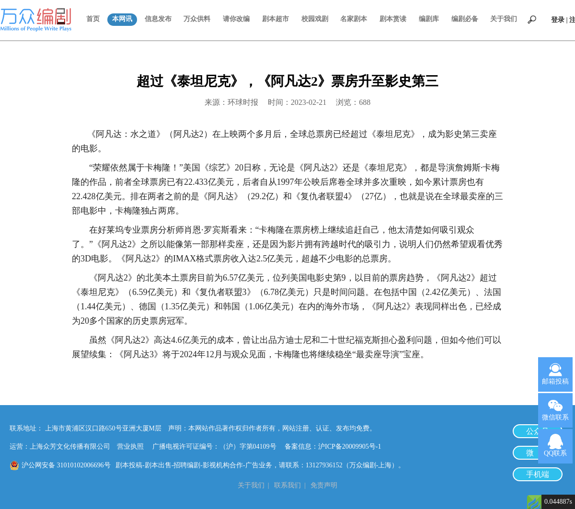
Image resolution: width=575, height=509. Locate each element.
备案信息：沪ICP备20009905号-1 (333, 446)
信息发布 (158, 19)
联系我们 (287, 485)
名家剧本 (353, 19)
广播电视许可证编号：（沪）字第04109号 (217, 446)
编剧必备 (464, 19)
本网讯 (122, 19)
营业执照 (130, 446)
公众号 (537, 431)
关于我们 (503, 19)
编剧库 (429, 19)
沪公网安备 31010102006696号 (66, 465)
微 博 (537, 453)
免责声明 (323, 485)
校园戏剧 (314, 19)
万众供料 (197, 19)
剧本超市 (275, 19)
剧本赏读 (393, 19)
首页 (93, 19)
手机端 (537, 474)
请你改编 (236, 19)
